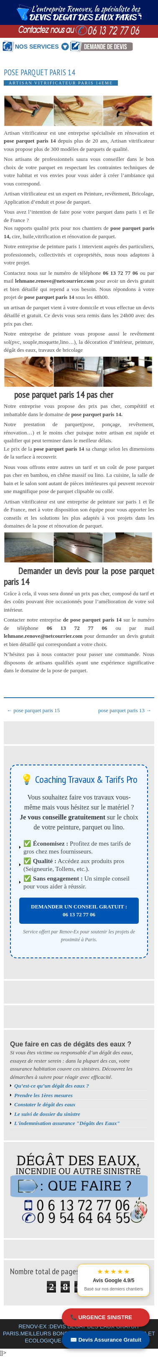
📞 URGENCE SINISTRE (101, 1317)
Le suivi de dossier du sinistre (47, 1114)
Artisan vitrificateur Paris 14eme (61, 83)
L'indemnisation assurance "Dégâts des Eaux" (67, 1123)
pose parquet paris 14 (39, 72)
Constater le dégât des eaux (45, 1104)
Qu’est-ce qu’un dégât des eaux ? (51, 1086)
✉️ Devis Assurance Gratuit (105, 1340)
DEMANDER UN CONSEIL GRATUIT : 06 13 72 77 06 (79, 910)
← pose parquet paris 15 (33, 710)
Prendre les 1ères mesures (43, 1095)
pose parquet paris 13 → (124, 710)
